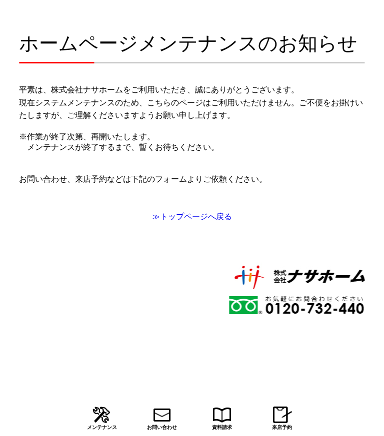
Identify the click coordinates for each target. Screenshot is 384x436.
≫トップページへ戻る (192, 216)
